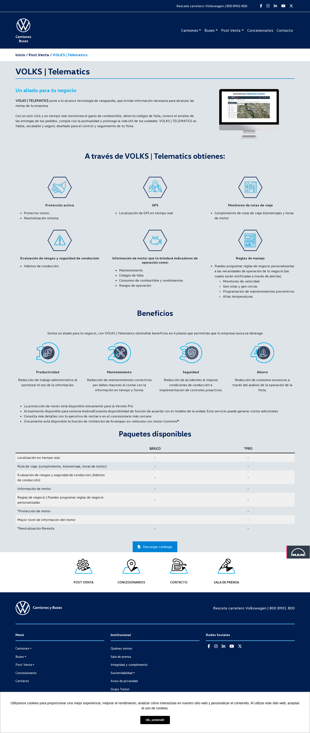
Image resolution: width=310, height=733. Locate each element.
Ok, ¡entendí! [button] (155, 720)
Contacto (285, 30)
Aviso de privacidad (124, 681)
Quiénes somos (121, 648)
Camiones (189, 30)
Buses (209, 30)
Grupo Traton (120, 689)
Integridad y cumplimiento (129, 664)
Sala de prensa (121, 656)
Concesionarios (260, 30)
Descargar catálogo (155, 547)
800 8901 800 (236, 6)
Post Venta (231, 30)
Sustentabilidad (121, 673)
